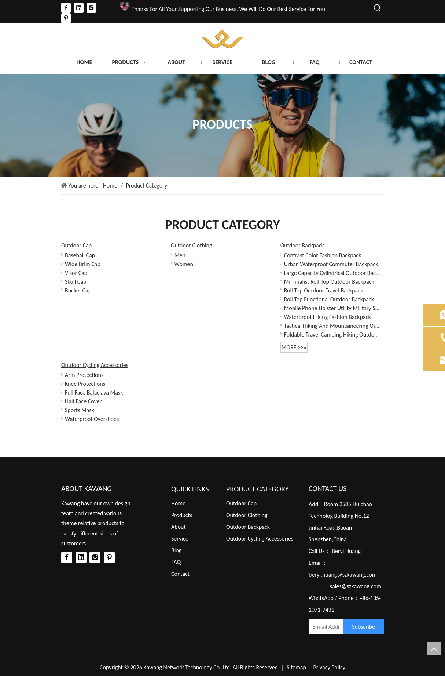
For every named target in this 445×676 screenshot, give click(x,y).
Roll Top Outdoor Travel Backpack (323, 290)
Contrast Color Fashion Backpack (322, 255)
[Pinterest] (66, 18)
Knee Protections (85, 383)
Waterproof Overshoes (92, 418)
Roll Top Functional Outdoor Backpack (329, 299)
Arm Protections (84, 374)
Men (179, 255)
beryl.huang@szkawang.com (342, 574)
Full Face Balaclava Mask (94, 392)
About (178, 526)
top (434, 648)
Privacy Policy (329, 667)
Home (178, 503)
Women (183, 264)
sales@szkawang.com (355, 586)
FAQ (176, 562)
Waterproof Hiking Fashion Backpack (327, 316)
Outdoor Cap (76, 245)
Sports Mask (79, 410)
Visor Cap (76, 272)
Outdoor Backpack (302, 245)
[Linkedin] (79, 7)
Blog (176, 550)
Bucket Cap (78, 290)
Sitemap (296, 667)
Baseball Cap (80, 255)
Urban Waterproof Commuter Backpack (331, 264)
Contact (180, 573)
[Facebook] (66, 7)
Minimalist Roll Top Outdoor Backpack (329, 281)
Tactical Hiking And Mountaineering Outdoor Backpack (332, 325)
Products (181, 515)
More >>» (294, 347)
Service (179, 538)
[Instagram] (91, 7)
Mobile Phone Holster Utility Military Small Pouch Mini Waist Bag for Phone (332, 308)
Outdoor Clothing (191, 245)
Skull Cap (75, 281)
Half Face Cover (83, 401)
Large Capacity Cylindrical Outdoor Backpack (332, 272)
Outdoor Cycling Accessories (94, 364)
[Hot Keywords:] (377, 8)
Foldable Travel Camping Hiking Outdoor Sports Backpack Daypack (332, 334)
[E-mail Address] (324, 626)
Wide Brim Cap (82, 264)
